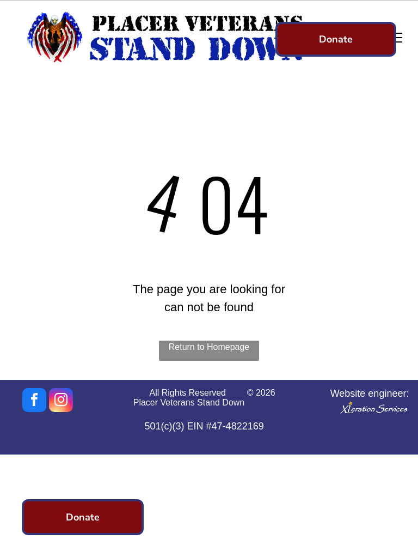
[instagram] (61, 401)
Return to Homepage (209, 347)
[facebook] (34, 401)
